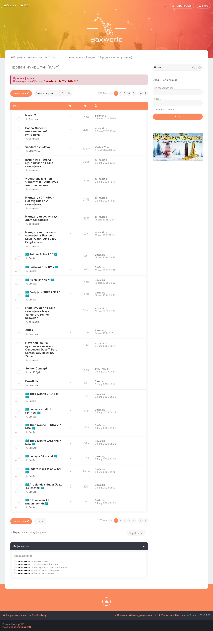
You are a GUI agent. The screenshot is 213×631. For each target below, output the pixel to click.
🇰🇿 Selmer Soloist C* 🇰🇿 (41, 254)
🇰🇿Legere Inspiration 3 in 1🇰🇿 (43, 470)
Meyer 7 (30, 115)
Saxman (33, 119)
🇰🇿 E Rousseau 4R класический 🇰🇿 (37, 501)
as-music (34, 138)
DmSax (33, 258)
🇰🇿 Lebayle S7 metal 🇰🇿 (41, 456)
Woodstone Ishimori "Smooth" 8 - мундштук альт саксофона (41, 182)
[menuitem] (24, 5)
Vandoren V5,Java (37, 147)
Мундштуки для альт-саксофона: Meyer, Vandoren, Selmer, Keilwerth (40, 313)
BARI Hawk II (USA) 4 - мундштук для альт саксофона (40, 163)
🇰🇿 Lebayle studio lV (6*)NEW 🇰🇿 (38, 411)
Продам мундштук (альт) (34, 67)
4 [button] (129, 93)
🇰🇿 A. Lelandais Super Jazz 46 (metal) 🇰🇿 (43, 486)
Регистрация (169, 80)
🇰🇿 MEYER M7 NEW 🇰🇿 (39, 279)
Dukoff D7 (31, 381)
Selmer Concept (36, 368)
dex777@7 (34, 372)
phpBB (19, 624)
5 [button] (133, 93)
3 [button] (124, 93)
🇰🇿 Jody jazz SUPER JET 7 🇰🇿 (43, 294)
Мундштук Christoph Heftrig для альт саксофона (39, 201)
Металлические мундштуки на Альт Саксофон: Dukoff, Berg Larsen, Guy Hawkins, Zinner (41, 349)
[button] (110, 93)
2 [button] (120, 93)
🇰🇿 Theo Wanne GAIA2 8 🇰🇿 (41, 395)
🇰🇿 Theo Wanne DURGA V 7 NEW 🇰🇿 (43, 426)
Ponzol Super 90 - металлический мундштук (37, 131)
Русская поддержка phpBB (17, 627)
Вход (156, 80)
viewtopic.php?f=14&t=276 (62, 81)
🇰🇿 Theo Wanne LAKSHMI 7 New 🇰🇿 (43, 442)
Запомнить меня (165, 109)
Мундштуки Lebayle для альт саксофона (42, 218)
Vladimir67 (34, 151)
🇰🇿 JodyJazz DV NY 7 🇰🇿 (41, 267)
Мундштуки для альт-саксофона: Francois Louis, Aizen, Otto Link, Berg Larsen (40, 237)
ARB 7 (29, 330)
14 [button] (140, 93)
